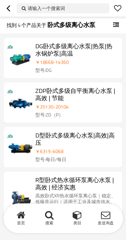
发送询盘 (106, 223)
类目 (77, 223)
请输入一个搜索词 (46, 8)
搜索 (49, 223)
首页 (21, 223)
